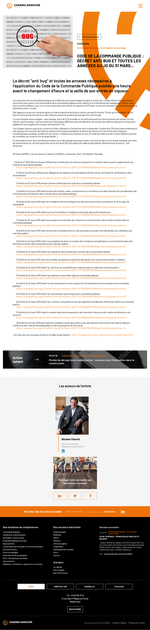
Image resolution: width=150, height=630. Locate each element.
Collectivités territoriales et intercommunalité (23, 546)
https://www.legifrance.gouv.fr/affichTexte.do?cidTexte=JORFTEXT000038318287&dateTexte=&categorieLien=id (71, 167)
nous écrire (75, 609)
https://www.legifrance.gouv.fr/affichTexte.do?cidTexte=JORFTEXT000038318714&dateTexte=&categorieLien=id (70, 296)
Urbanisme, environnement (14, 535)
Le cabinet (57, 567)
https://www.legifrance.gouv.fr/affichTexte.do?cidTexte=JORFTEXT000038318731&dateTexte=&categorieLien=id (70, 307)
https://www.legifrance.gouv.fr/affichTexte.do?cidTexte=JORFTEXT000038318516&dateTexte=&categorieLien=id (70, 215)
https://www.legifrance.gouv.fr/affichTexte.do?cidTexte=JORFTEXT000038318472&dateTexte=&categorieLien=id (71, 196)
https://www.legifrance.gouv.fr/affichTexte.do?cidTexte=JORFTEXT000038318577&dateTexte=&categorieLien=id (71, 236)
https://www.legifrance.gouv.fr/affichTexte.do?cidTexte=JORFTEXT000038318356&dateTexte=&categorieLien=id (71, 178)
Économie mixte (10, 549)
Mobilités (57, 535)
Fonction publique (10, 552)
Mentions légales (120, 623)
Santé (55, 538)
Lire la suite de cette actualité (118, 554)
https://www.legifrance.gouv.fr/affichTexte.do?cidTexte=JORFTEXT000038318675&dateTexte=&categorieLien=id (71, 278)
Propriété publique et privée (15, 541)
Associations (8, 561)
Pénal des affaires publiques (15, 555)
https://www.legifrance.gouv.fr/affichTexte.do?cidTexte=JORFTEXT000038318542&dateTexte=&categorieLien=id (71, 225)
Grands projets (59, 532)
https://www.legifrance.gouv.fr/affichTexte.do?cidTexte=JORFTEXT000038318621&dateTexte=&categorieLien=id (70, 254)
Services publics (60, 543)
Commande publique (11, 532)
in (123, 511)
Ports (55, 552)
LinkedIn (59, 495)
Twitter (75, 495)
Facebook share (90, 495)
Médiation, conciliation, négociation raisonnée (22, 564)
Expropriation (9, 543)
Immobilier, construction (13, 538)
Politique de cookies (137, 623)
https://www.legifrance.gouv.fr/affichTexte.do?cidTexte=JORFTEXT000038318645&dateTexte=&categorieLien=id (71, 262)
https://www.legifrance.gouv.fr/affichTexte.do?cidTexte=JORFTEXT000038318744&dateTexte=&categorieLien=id (71, 317)
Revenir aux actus (90, 37)
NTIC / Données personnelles (15, 558)
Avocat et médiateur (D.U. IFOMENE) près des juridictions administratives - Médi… (63, 451)
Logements (58, 546)
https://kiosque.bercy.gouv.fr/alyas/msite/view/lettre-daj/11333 (102, 335)
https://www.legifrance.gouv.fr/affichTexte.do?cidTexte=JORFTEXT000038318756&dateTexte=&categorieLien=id (71, 328)
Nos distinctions (60, 573)
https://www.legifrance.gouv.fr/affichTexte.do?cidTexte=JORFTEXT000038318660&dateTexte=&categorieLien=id (71, 270)
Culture (56, 555)
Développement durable (63, 549)
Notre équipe (58, 570)
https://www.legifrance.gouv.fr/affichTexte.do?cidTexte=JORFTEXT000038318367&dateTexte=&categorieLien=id (71, 186)
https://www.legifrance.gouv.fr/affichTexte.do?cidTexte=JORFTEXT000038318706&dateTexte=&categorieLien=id (71, 288)
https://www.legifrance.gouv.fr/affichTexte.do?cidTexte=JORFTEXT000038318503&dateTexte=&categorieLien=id (71, 207)
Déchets (56, 541)
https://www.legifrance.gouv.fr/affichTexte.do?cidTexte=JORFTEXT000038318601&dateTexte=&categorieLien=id (70, 246)
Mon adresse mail (74, 511)
